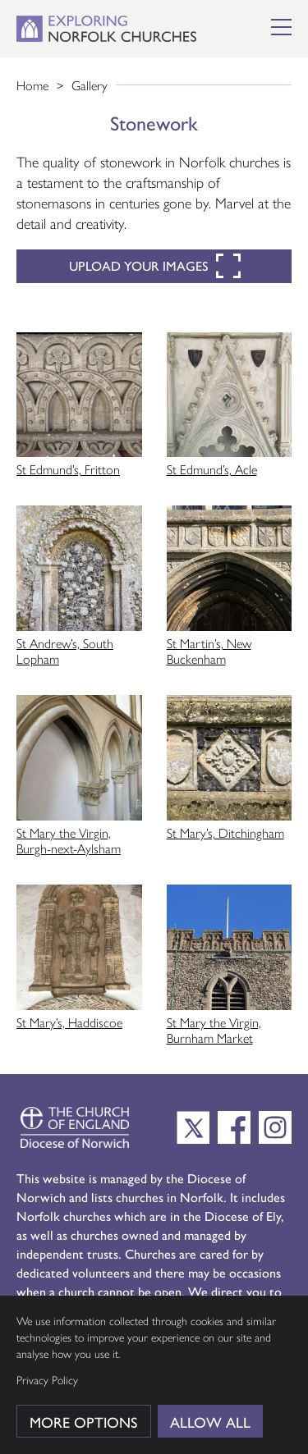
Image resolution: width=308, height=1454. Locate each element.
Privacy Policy (47, 1379)
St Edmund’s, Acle (212, 469)
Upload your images (155, 266)
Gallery (89, 84)
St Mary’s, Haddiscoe (69, 1022)
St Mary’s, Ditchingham (225, 832)
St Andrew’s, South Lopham (64, 650)
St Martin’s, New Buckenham (209, 650)
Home (32, 84)
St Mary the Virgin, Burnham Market (214, 1030)
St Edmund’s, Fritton (68, 469)
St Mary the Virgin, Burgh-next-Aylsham (68, 840)
